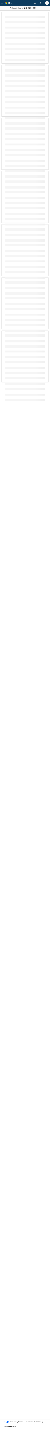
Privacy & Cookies (10, 1427)
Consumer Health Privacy (34, 1422)
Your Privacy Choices (13, 1422)
